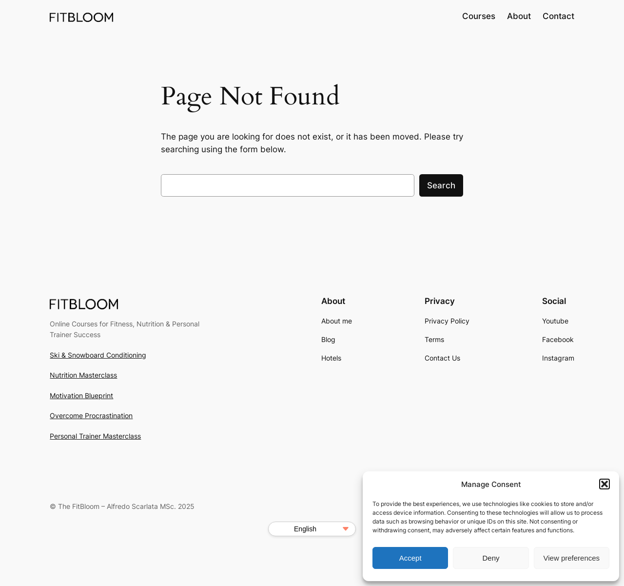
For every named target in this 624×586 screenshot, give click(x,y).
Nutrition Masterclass (83, 375)
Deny (490, 558)
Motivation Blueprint (81, 395)
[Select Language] (312, 529)
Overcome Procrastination (91, 415)
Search (441, 185)
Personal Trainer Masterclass (95, 436)
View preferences (572, 558)
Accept (410, 558)
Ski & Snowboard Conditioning (98, 355)
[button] (604, 484)
